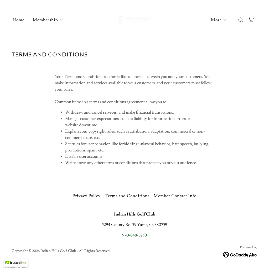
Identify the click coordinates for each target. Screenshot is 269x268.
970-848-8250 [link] (134, 235)
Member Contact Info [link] (175, 195)
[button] (48, 20)
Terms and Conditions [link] (127, 195)
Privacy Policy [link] (87, 195)
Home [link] (18, 20)
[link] (134, 19)
